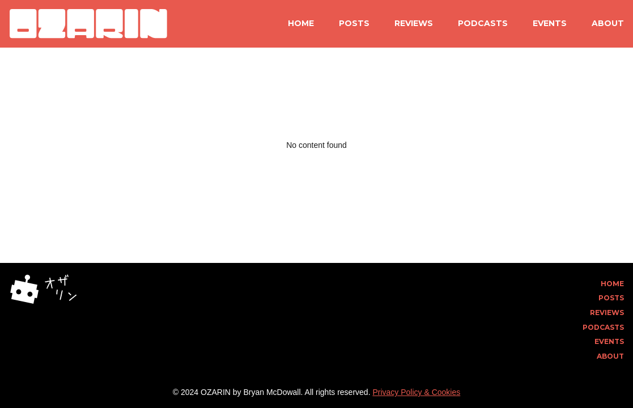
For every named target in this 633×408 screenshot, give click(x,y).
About (608, 23)
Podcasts (483, 23)
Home (301, 23)
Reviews (413, 23)
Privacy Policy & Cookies (416, 392)
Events (550, 23)
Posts (354, 23)
